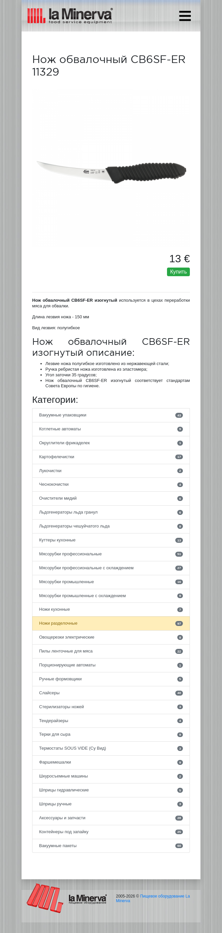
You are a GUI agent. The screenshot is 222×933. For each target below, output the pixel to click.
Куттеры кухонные (111, 540)
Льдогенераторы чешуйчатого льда (111, 526)
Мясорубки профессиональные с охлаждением (111, 568)
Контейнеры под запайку (111, 832)
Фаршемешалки (111, 762)
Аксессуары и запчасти (111, 818)
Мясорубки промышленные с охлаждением (111, 595)
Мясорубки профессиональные (111, 554)
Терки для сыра (111, 734)
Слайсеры (111, 693)
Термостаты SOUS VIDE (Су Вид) (111, 748)
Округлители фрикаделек (111, 443)
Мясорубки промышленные (111, 582)
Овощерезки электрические (111, 637)
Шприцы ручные (111, 804)
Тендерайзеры (111, 720)
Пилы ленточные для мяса (111, 651)
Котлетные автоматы (111, 429)
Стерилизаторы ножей (111, 707)
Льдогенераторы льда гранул (111, 512)
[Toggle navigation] (185, 16)
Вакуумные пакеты (111, 845)
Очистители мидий (111, 498)
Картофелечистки (111, 457)
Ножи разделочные (111, 623)
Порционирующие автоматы (111, 665)
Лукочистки (111, 470)
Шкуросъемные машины (111, 776)
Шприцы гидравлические (111, 790)
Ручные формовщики (111, 679)
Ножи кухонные (111, 609)
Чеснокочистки (111, 484)
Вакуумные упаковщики (111, 415)
